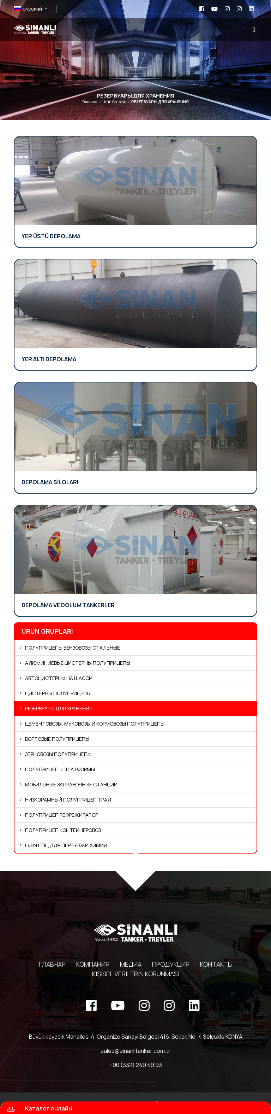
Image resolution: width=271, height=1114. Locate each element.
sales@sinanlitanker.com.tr (135, 1051)
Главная (89, 101)
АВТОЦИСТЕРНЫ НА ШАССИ (58, 678)
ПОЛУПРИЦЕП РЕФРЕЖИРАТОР (61, 814)
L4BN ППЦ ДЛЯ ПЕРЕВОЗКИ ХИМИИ (66, 845)
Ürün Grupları (114, 101)
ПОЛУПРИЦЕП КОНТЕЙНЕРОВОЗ (63, 830)
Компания (92, 964)
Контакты (216, 964)
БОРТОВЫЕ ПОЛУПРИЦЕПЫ (57, 738)
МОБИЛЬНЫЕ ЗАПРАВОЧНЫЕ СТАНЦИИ (71, 784)
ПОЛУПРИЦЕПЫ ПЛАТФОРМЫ (60, 769)
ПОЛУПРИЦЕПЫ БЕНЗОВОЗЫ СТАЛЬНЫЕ (72, 647)
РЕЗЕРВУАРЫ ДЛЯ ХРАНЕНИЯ (58, 708)
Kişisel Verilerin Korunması (135, 973)
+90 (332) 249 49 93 (135, 1065)
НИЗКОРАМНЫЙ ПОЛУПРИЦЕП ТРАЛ (68, 799)
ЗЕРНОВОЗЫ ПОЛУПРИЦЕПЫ (58, 754)
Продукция (170, 964)
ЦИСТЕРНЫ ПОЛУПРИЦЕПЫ (58, 693)
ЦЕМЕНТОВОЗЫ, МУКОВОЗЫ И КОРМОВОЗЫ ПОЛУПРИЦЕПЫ (94, 723)
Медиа (130, 964)
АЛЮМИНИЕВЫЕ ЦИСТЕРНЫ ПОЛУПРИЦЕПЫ (77, 662)
